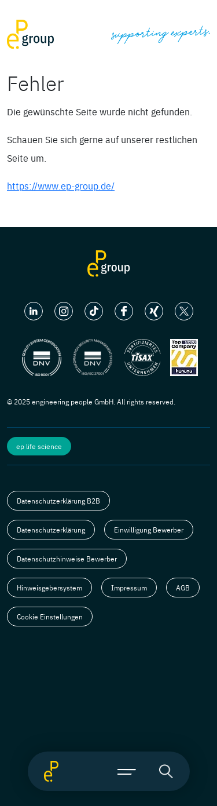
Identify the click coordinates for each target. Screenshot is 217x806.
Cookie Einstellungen (50, 616)
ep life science (39, 446)
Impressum (129, 587)
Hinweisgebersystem (49, 587)
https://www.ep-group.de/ (61, 185)
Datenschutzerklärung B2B (58, 500)
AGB (183, 587)
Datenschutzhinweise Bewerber (67, 558)
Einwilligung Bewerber (148, 529)
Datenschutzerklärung (51, 529)
